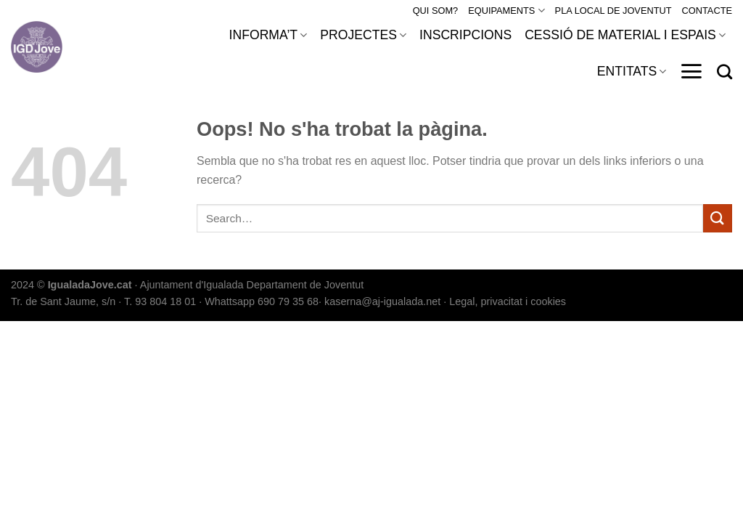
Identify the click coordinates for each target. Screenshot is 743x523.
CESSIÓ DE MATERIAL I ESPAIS (625, 35)
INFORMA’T (268, 35)
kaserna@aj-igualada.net (382, 301)
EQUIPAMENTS (506, 10)
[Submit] (717, 218)
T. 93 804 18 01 (160, 301)
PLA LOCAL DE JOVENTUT (613, 10)
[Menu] (691, 71)
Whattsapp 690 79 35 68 (262, 301)
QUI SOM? (436, 10)
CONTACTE (707, 10)
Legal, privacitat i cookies (507, 301)
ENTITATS (632, 71)
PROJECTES (363, 35)
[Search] (724, 71)
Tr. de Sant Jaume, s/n (63, 301)
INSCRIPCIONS (465, 35)
